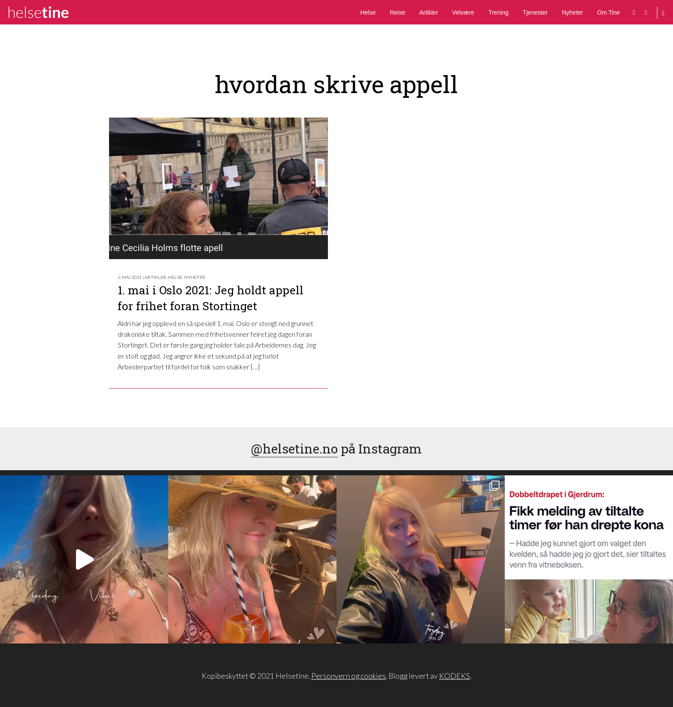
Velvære (463, 12)
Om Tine (608, 12)
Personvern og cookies (348, 675)
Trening (498, 12)
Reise (397, 12)
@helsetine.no (294, 448)
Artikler (428, 12)
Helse (368, 12)
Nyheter (572, 12)
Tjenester (535, 12)
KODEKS (454, 675)
